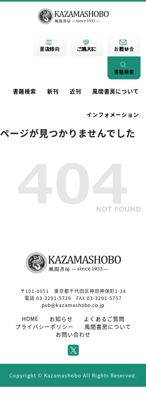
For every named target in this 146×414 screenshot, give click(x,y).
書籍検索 (24, 91)
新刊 (53, 91)
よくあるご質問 (104, 319)
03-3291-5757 (104, 298)
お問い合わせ (73, 334)
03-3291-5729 (53, 298)
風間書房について (115, 91)
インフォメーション (112, 114)
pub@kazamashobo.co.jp (73, 305)
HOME (30, 319)
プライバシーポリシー (44, 326)
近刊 (75, 91)
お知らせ (61, 319)
